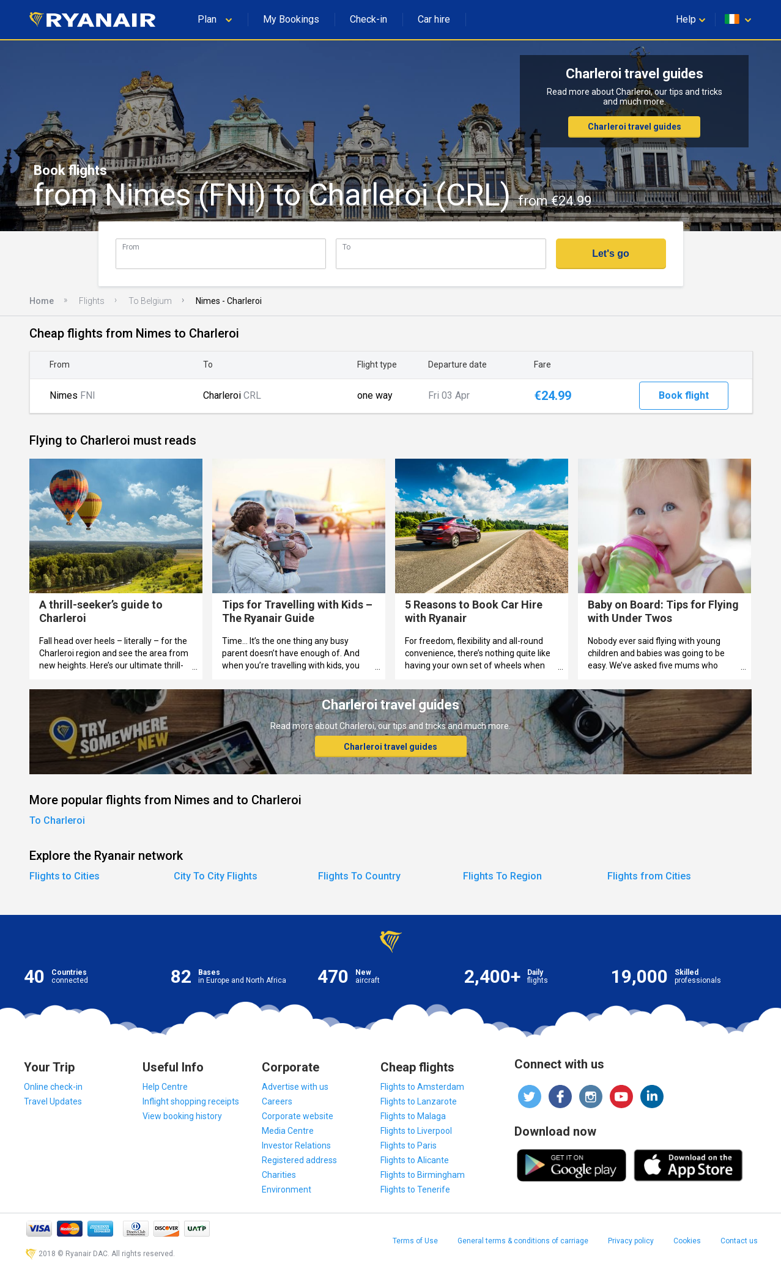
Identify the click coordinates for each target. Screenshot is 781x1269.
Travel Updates (53, 1101)
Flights (92, 301)
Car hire (434, 19)
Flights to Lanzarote (418, 1101)
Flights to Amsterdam (422, 1087)
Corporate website (297, 1116)
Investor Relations (296, 1145)
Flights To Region (502, 876)
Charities (279, 1175)
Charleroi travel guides (634, 126)
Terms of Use (415, 1241)
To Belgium (150, 301)
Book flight (684, 395)
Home (41, 301)
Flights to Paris (408, 1145)
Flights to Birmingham (422, 1175)
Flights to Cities (64, 876)
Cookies (687, 1241)
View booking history (182, 1116)
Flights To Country (359, 876)
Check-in (368, 19)
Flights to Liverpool (416, 1131)
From (130, 247)
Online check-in (53, 1087)
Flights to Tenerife (415, 1189)
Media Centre (288, 1131)
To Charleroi (57, 820)
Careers (277, 1101)
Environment (286, 1189)
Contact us (739, 1241)
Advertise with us (295, 1087)
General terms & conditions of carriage (522, 1241)
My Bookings (291, 19)
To (346, 247)
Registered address (299, 1160)
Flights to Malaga (413, 1116)
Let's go (610, 253)
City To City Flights (215, 876)
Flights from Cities (649, 876)
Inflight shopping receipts (191, 1101)
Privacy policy (631, 1241)
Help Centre (165, 1087)
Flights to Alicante (414, 1160)
